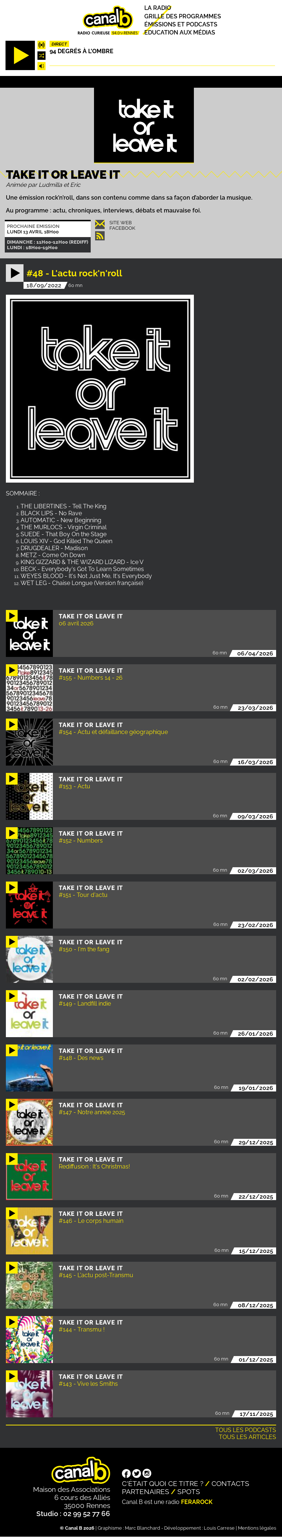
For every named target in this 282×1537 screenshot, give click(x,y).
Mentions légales (257, 1528)
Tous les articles (247, 1437)
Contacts (230, 1483)
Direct (59, 44)
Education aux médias (179, 32)
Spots (188, 1491)
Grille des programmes (182, 16)
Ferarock (197, 1501)
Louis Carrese (219, 1528)
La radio (157, 8)
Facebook (122, 228)
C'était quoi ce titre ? (162, 1483)
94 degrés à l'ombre (81, 51)
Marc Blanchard (142, 1528)
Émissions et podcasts (180, 24)
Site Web (120, 222)
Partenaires (145, 1491)
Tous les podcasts (245, 1430)
